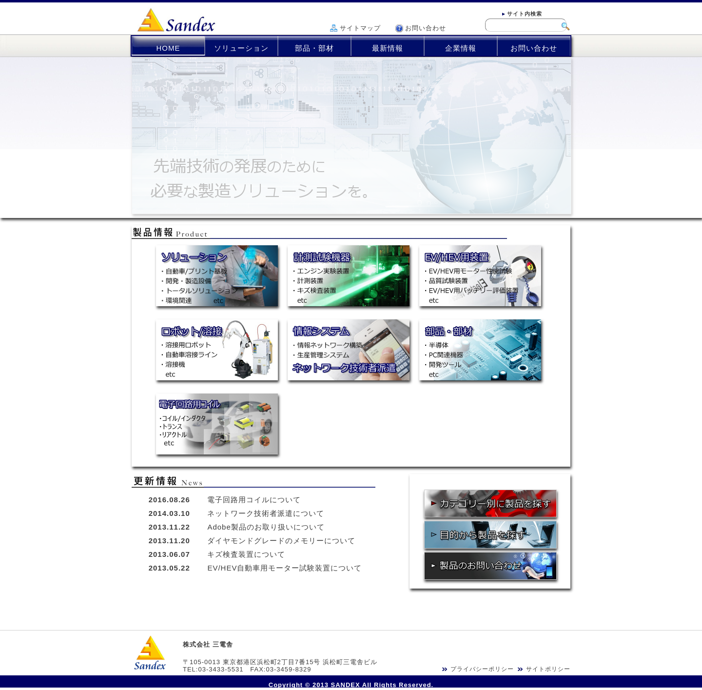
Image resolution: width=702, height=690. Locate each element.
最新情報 (387, 48)
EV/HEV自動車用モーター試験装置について (284, 568)
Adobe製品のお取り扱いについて (265, 527)
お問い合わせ (425, 28)
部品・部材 (314, 48)
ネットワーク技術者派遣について (265, 513)
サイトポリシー (548, 669)
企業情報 (460, 48)
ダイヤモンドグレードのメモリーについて (281, 540)
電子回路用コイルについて (254, 499)
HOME (168, 48)
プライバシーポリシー (482, 669)
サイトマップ (360, 28)
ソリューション (241, 48)
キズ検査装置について (246, 554)
